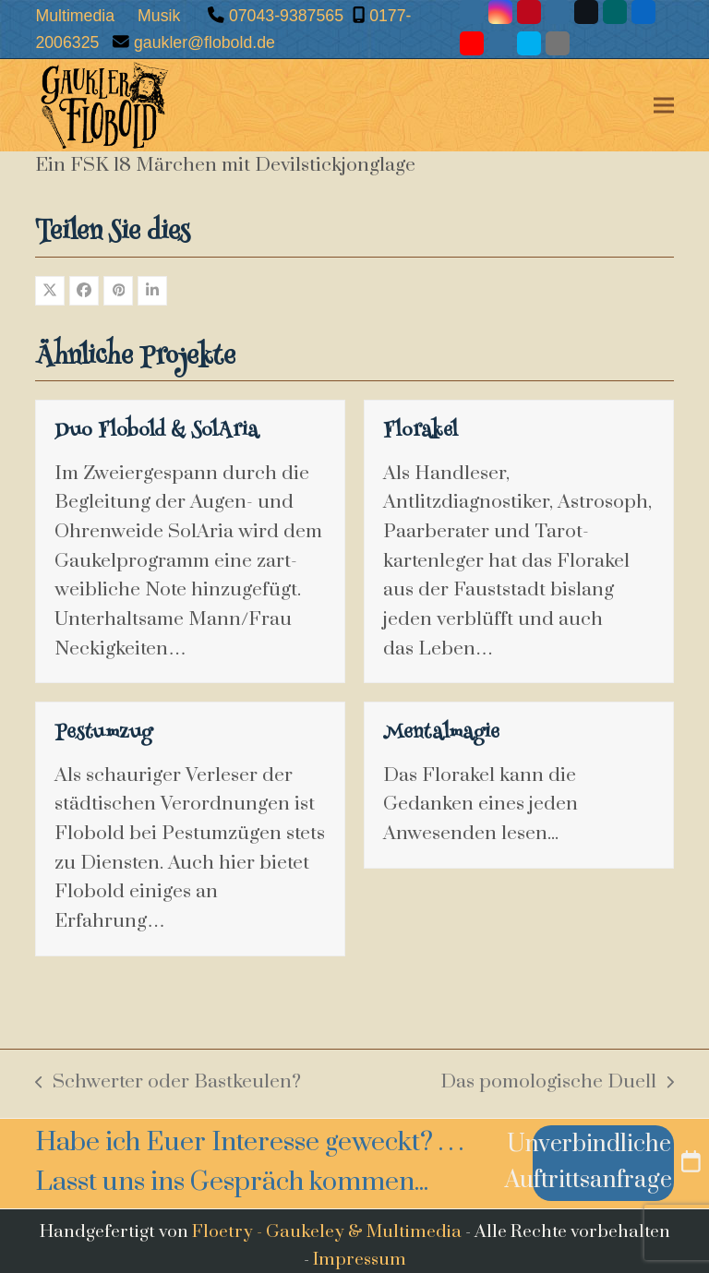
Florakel (420, 432)
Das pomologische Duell (557, 1084)
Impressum (359, 1259)
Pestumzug (103, 734)
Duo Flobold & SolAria (156, 432)
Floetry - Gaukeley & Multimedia (327, 1231)
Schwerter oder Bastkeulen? (168, 1084)
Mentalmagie (441, 734)
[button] (664, 106)
